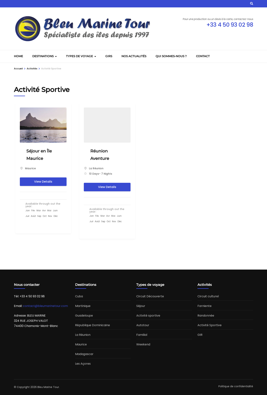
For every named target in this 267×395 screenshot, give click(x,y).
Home (18, 56)
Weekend (143, 344)
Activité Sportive (209, 325)
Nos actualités (133, 56)
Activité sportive (148, 315)
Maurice (30, 168)
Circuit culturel (208, 296)
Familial (141, 335)
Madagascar (84, 354)
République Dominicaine (92, 325)
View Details (43, 181)
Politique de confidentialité (235, 386)
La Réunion (96, 168)
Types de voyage (79, 56)
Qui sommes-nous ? (171, 56)
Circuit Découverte (150, 296)
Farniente (204, 306)
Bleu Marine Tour (48, 387)
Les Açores (83, 364)
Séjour (140, 306)
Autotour (142, 325)
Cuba (79, 296)
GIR (199, 335)
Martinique (82, 306)
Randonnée (205, 315)
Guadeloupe (84, 315)
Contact (203, 56)
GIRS (108, 56)
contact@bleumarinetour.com (45, 306)
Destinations (43, 56)
